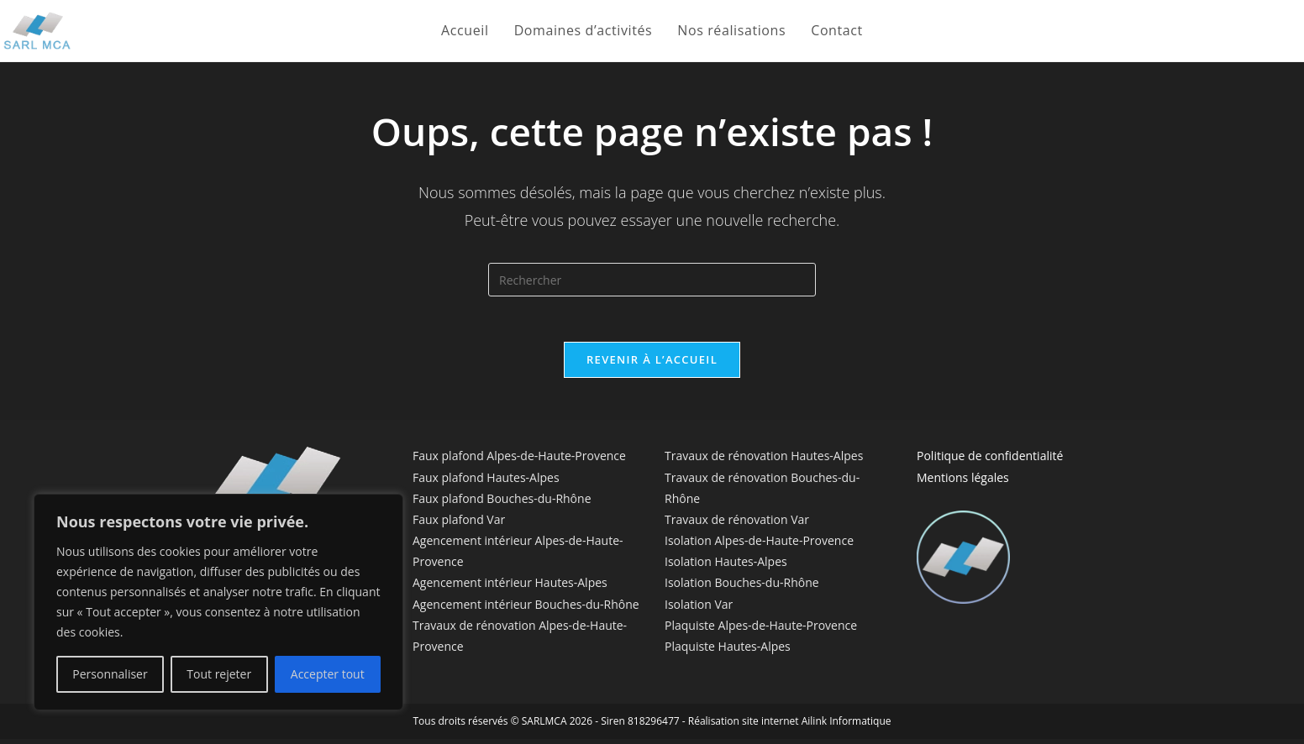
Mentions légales (963, 482)
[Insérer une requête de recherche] (652, 279)
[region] (218, 602)
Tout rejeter (219, 674)
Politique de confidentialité (990, 461)
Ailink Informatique (846, 726)
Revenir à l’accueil (652, 364)
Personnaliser (109, 674)
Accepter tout (328, 674)
